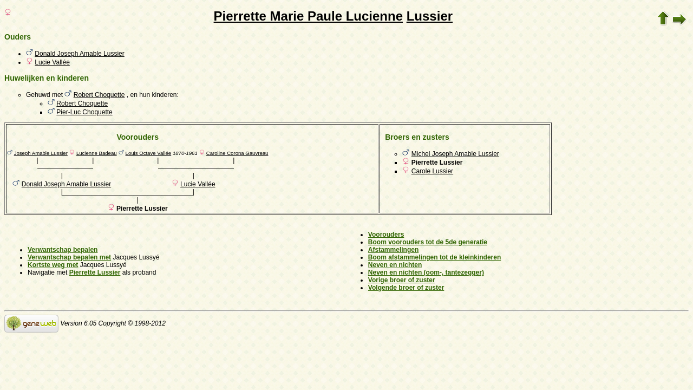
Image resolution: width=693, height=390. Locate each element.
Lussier (430, 16)
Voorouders (386, 234)
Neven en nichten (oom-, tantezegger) (426, 272)
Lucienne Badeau (96, 153)
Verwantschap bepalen (62, 249)
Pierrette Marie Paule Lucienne (308, 16)
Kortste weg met (53, 265)
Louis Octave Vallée (149, 153)
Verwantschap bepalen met (69, 257)
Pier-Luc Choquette (84, 112)
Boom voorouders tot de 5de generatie (427, 242)
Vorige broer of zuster (401, 280)
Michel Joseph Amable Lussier (455, 154)
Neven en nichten (395, 265)
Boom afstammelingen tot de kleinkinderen (434, 257)
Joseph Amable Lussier (41, 153)
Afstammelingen (393, 249)
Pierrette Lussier (95, 272)
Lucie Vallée (52, 62)
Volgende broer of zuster (406, 287)
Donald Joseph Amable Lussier (79, 53)
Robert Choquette (99, 95)
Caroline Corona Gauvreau (237, 153)
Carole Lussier (432, 171)
